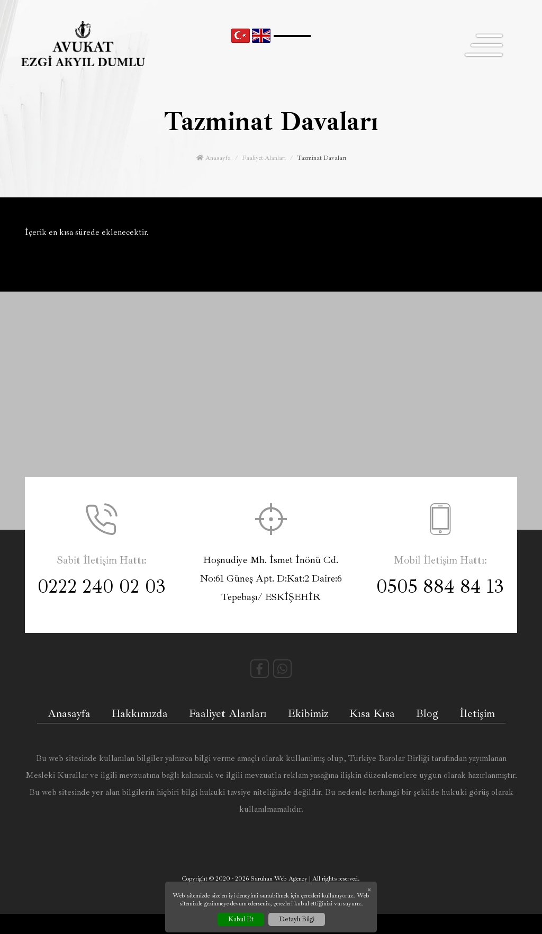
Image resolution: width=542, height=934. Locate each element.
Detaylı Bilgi (296, 919)
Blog (427, 713)
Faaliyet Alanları (264, 158)
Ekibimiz (308, 713)
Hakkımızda (140, 713)
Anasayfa (213, 158)
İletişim (477, 713)
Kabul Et (241, 919)
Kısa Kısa (372, 713)
